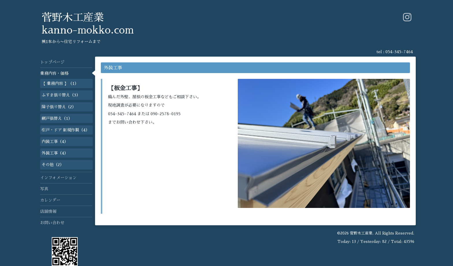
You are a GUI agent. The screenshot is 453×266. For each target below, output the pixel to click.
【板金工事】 (125, 88)
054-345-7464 (399, 52)
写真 (44, 189)
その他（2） (53, 165)
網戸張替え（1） (57, 118)
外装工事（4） (55, 153)
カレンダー (50, 200)
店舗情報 (48, 211)
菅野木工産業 (361, 233)
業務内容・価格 (54, 73)
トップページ (52, 62)
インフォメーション (58, 178)
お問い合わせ (52, 223)
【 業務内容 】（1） (60, 83)
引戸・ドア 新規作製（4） (66, 130)
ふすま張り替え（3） (61, 95)
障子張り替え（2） (59, 107)
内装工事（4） (55, 141)
